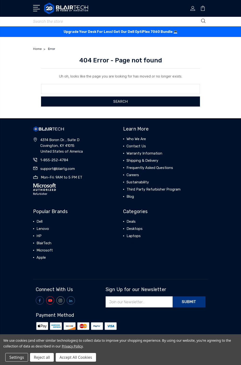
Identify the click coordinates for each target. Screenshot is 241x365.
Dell (39, 221)
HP (39, 236)
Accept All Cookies (76, 357)
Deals (131, 221)
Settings (16, 357)
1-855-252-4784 (54, 160)
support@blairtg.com (57, 169)
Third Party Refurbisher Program (154, 189)
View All (43, 265)
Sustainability (138, 182)
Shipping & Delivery (142, 160)
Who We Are (136, 139)
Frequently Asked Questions (150, 168)
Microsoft (44, 250)
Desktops (135, 229)
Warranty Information (144, 153)
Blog (130, 196)
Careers (133, 175)
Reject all (42, 357)
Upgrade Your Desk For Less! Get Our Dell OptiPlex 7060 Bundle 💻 (120, 32)
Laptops (134, 236)
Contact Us (136, 146)
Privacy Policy (72, 346)
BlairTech (43, 243)
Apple (41, 257)
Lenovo (42, 229)
